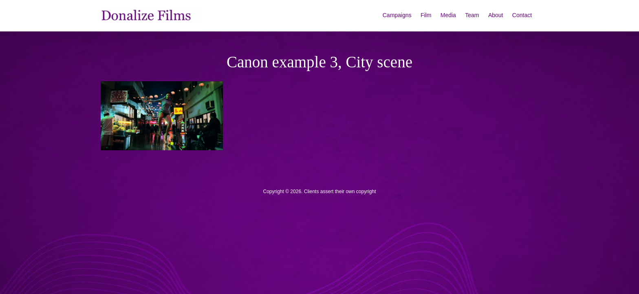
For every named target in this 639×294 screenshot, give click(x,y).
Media (448, 15)
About (495, 15)
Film (426, 15)
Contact (522, 15)
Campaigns (397, 15)
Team (472, 15)
